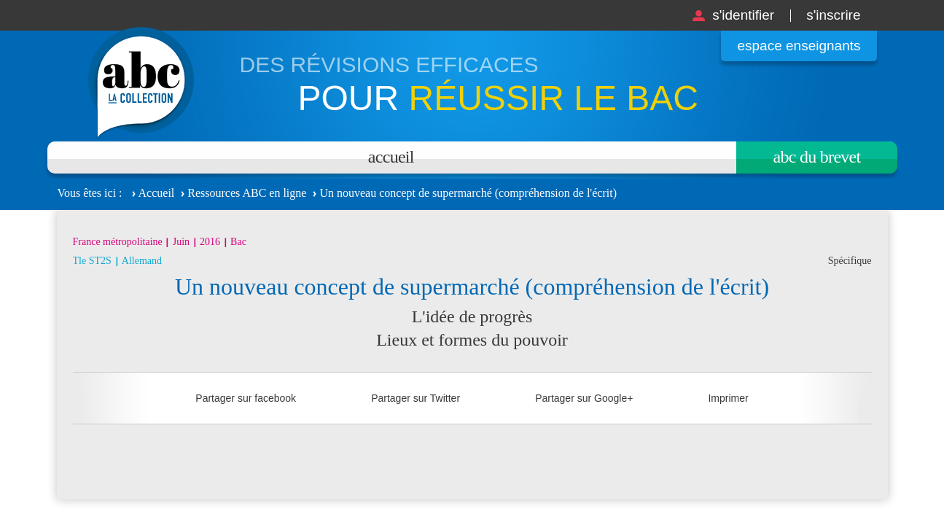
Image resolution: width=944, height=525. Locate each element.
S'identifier (743, 15)
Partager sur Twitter (415, 398)
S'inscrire (833, 15)
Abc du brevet (817, 156)
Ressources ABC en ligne (246, 193)
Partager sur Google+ (584, 398)
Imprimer (728, 398)
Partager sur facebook (245, 398)
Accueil (391, 156)
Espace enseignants (798, 45)
